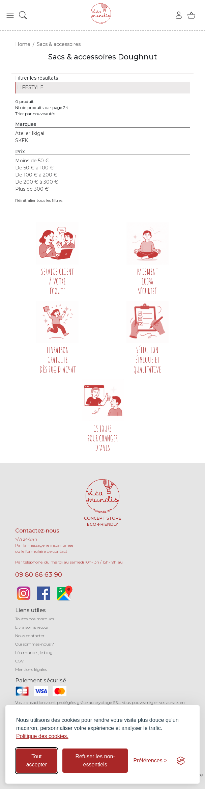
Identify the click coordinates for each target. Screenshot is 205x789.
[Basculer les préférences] (150, 761)
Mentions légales (31, 669)
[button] (10, 15)
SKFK (21, 140)
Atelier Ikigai (29, 133)
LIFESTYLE (30, 87)
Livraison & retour (32, 627)
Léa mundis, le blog (34, 652)
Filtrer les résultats (36, 78)
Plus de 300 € (32, 189)
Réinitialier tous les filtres (38, 200)
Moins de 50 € (32, 161)
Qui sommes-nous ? (34, 644)
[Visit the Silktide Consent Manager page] (181, 761)
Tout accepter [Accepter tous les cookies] (36, 760)
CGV (19, 660)
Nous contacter (30, 635)
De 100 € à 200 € (36, 175)
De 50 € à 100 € (34, 168)
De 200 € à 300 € (36, 182)
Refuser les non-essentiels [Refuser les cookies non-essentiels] (95, 760)
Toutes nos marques (34, 618)
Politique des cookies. (42, 736)
